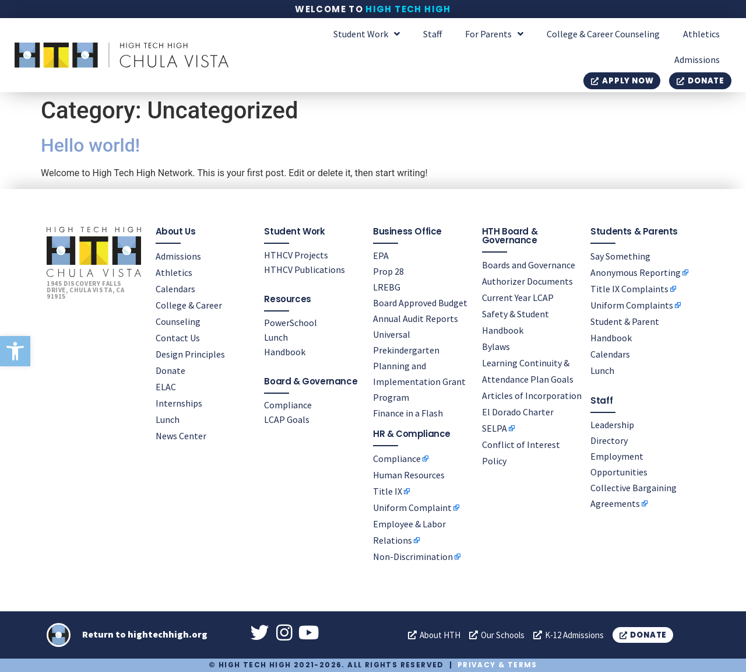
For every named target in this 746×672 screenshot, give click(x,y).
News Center (181, 435)
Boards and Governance (528, 264)
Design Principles (190, 353)
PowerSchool (290, 322)
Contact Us (178, 337)
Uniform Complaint (412, 507)
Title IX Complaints (629, 288)
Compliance (288, 404)
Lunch (168, 419)
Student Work (366, 33)
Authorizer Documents (527, 280)
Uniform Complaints (631, 304)
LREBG (386, 286)
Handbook (284, 351)
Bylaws (496, 346)
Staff (432, 34)
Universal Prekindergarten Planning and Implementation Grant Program (419, 365)
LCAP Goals (286, 419)
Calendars (175, 288)
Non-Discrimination (413, 556)
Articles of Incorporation (532, 395)
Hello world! (90, 145)
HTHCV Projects (296, 254)
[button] (15, 351)
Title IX (387, 490)
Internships (179, 402)
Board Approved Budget (420, 302)
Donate (170, 370)
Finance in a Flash (408, 412)
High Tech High (408, 9)
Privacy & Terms (497, 665)
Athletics (701, 34)
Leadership (612, 424)
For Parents (494, 33)
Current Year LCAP (518, 297)
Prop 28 (388, 270)
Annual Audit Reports (415, 318)
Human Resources (409, 474)
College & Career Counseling (603, 34)
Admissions (697, 59)
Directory (609, 440)
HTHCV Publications (304, 269)
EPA (381, 255)
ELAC (166, 386)
